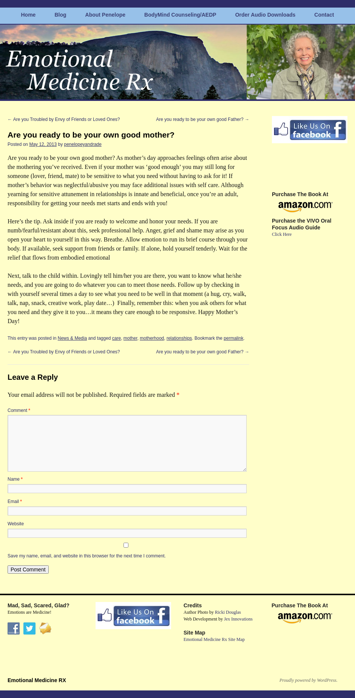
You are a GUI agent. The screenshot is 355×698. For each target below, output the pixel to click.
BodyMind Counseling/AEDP (180, 15)
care (116, 338)
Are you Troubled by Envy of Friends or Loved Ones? (64, 119)
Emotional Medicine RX (37, 680)
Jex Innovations (238, 619)
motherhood (152, 338)
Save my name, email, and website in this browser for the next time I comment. (87, 556)
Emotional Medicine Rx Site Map (214, 639)
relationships (179, 338)
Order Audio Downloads (265, 15)
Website (16, 523)
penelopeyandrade (82, 144)
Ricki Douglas (228, 612)
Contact (324, 15)
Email (15, 501)
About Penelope (105, 15)
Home (28, 15)
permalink (233, 338)
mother (130, 338)
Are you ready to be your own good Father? (202, 119)
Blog (60, 15)
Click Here (282, 234)
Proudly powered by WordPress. (308, 680)
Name (15, 479)
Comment (19, 410)
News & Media (72, 338)
